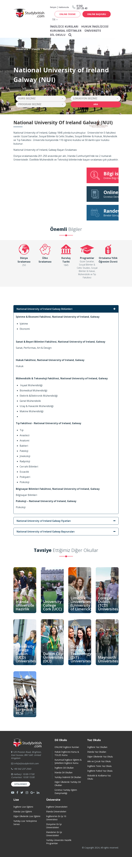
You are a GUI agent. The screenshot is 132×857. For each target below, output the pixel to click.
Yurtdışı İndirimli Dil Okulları (68, 777)
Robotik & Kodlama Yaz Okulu (99, 777)
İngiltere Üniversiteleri (56, 806)
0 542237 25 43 (82, 7)
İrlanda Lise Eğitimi (22, 811)
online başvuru (96, 14)
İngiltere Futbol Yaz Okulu (99, 770)
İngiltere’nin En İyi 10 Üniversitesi (56, 818)
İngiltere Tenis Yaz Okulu (99, 766)
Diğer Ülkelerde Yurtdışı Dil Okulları (68, 783)
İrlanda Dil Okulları (63, 772)
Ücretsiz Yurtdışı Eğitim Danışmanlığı (66, 791)
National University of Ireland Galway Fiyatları (44, 521)
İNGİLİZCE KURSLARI (64, 26)
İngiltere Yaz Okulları (97, 747)
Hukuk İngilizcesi (94, 26)
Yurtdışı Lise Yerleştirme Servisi (25, 823)
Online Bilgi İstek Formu (104, 175)
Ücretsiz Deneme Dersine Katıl (104, 194)
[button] (41, 98)
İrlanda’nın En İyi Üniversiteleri (54, 834)
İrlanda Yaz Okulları (96, 751)
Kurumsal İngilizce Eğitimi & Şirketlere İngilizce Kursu (68, 761)
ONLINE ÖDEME (67, 14)
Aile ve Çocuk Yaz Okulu (99, 761)
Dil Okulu (57, 35)
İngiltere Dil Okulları (64, 767)
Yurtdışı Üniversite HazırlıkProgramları (58, 842)
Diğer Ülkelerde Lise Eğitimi (26, 816)
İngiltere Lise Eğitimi (23, 806)
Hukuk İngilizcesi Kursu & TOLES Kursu (67, 753)
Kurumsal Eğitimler (65, 30)
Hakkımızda (64, 7)
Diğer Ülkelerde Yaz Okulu (100, 756)
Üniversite (92, 30)
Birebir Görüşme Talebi (104, 212)
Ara (95, 104)
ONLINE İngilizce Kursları (67, 747)
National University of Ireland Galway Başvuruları (46, 531)
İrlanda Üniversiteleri (56, 811)
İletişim (53, 7)
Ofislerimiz (20, 784)
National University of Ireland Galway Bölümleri (44, 309)
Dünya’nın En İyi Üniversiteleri (54, 826)
